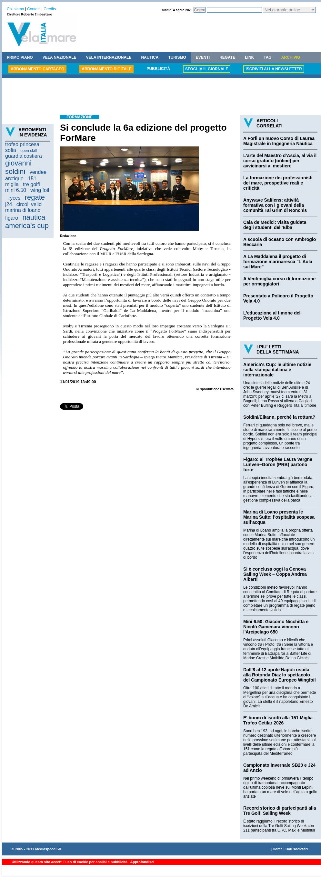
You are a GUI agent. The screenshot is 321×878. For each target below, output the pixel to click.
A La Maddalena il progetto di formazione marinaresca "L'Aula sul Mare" (277, 261)
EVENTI (203, 57)
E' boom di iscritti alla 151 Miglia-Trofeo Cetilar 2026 (278, 720)
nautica (33, 217)
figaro (11, 218)
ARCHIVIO (290, 57)
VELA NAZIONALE (59, 57)
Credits (50, 9)
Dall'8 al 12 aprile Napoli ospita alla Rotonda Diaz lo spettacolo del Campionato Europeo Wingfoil (279, 675)
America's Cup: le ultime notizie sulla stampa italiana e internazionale (277, 369)
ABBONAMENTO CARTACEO (37, 69)
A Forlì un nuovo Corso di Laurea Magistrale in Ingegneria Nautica (279, 141)
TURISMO (177, 57)
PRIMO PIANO (20, 57)
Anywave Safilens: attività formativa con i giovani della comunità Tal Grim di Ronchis (275, 205)
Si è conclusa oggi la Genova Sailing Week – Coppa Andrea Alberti (275, 574)
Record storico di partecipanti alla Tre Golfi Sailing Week (279, 810)
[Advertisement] (161, 97)
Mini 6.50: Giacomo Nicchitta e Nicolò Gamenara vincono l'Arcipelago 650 (275, 626)
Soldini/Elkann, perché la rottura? (279, 417)
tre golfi (31, 184)
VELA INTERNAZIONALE (109, 57)
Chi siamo (15, 9)
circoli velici (29, 204)
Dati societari (297, 849)
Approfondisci (141, 862)
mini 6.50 (15, 190)
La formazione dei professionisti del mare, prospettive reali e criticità (278, 183)
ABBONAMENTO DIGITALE (106, 69)
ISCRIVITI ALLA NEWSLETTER (274, 69)
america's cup (27, 226)
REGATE (227, 57)
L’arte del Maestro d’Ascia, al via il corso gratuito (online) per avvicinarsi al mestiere (279, 160)
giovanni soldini (18, 167)
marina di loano (22, 210)
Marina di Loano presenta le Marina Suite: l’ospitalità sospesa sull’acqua (279, 517)
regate (35, 197)
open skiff (28, 150)
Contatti (33, 9)
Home (278, 849)
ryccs (14, 198)
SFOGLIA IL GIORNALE (206, 69)
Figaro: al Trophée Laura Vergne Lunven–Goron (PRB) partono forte (277, 464)
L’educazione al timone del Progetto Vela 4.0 (271, 315)
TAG (267, 57)
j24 (8, 204)
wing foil (39, 190)
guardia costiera (23, 156)
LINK (249, 57)
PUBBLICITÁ (158, 68)
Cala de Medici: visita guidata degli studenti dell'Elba (274, 225)
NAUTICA (149, 57)
